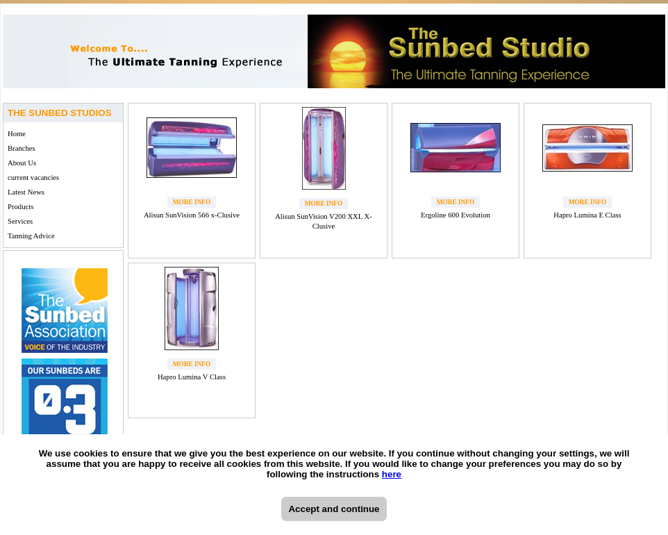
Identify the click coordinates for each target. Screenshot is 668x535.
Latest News (26, 192)
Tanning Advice (31, 236)
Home (17, 134)
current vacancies (33, 177)
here (391, 474)
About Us (22, 163)
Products (20, 207)
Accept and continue (333, 509)
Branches (21, 148)
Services (20, 221)
